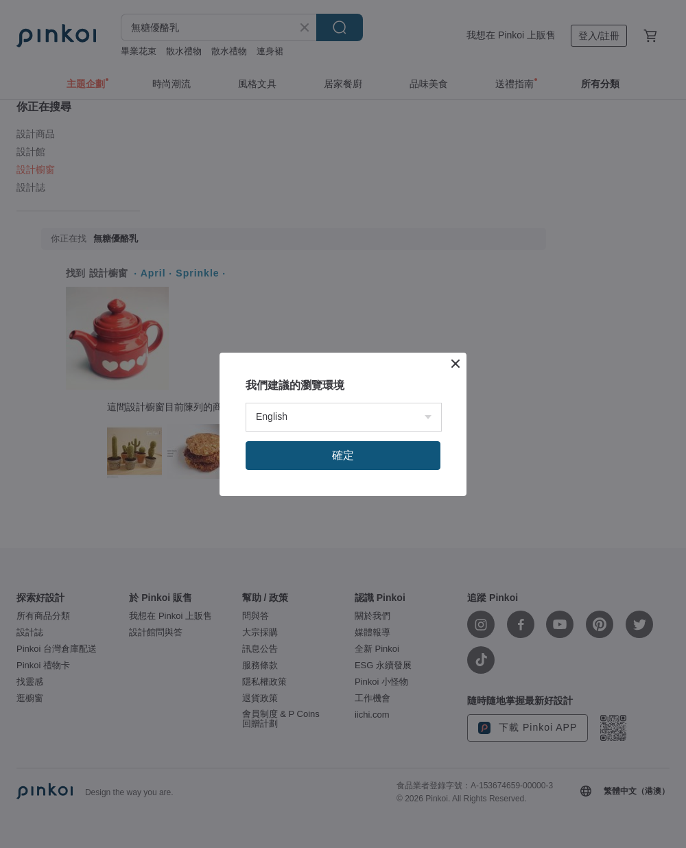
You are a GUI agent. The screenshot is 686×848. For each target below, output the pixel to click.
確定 (343, 455)
